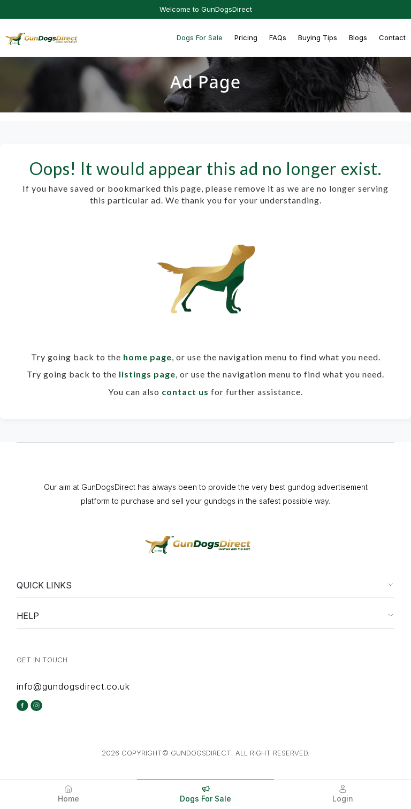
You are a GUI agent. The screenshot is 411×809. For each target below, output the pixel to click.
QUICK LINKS (44, 585)
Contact (392, 37)
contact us (185, 392)
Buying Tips (317, 37)
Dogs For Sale (200, 37)
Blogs (358, 37)
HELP (28, 615)
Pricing (245, 37)
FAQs (277, 37)
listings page (147, 374)
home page (147, 357)
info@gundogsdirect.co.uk (73, 686)
